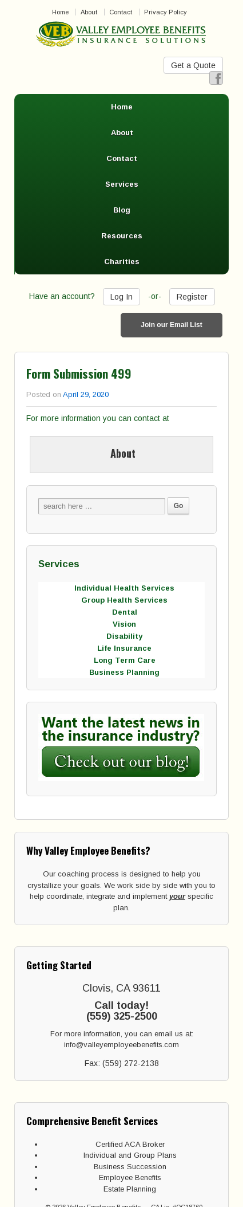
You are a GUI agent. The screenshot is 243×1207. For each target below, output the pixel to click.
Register (192, 296)
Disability (124, 636)
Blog (121, 210)
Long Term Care (125, 660)
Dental (124, 612)
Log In (121, 296)
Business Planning (124, 672)
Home (60, 12)
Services (121, 184)
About (89, 12)
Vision (124, 624)
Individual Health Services (124, 588)
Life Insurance (124, 648)
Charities (122, 261)
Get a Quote (193, 65)
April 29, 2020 (86, 394)
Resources (121, 235)
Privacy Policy (165, 12)
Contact (120, 12)
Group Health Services (124, 600)
